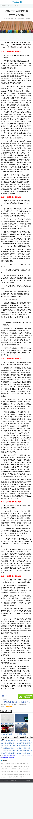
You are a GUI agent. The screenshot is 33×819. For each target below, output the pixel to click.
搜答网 (8, 771)
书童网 (30, 763)
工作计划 (15, 6)
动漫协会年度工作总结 (24, 748)
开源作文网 (13, 763)
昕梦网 (30, 771)
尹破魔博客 (7, 763)
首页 (9, 6)
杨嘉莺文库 (19, 769)
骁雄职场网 (25, 771)
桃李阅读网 (20, 766)
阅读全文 (21, 19)
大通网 (2, 769)
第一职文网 (19, 771)
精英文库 (15, 766)
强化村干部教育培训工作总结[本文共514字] (13, 756)
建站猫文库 (13, 780)
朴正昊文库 (27, 774)
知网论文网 (9, 766)
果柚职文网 (13, 771)
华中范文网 (3, 766)
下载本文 (27, 19)
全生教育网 (9, 777)
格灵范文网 (26, 766)
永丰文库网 (3, 774)
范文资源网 (13, 769)
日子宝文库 (7, 769)
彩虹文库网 (3, 771)
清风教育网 (15, 777)
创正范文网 (21, 777)
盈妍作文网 (25, 763)
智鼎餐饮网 (21, 774)
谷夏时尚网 (19, 763)
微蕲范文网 (25, 769)
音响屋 (2, 763)
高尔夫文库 (3, 777)
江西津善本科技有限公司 (12, 774)
